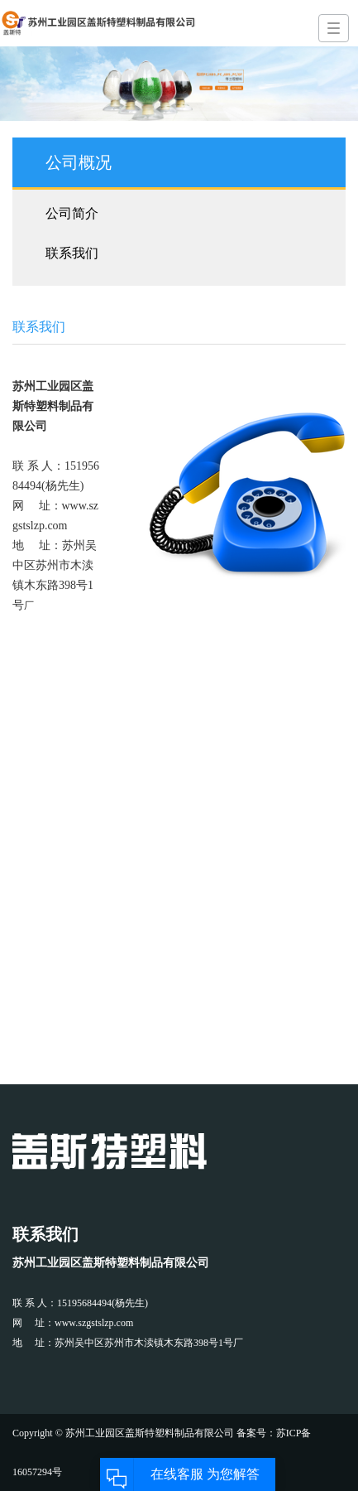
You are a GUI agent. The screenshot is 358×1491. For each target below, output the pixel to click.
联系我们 (71, 253)
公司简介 (71, 213)
